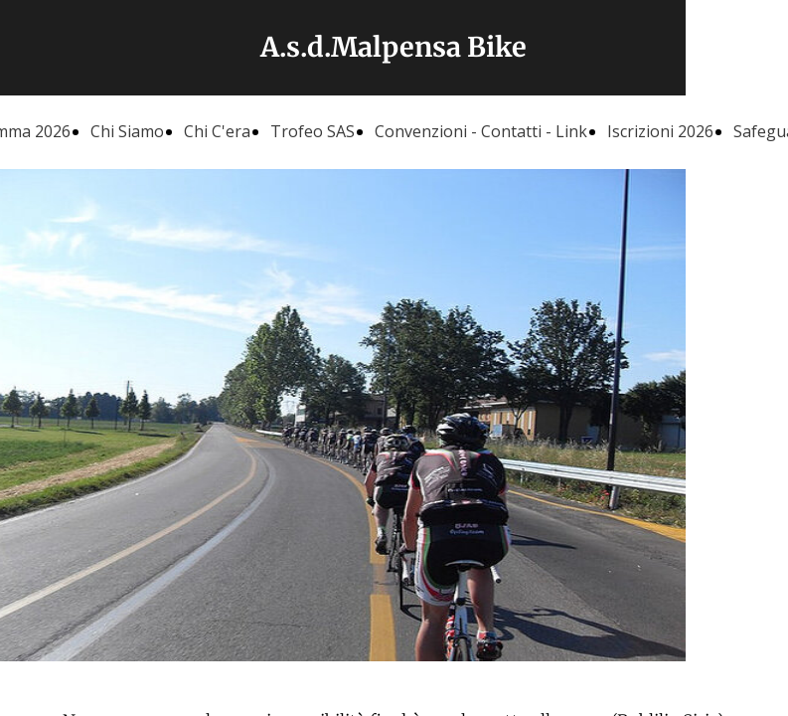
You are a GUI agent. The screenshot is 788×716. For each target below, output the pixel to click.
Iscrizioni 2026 (660, 131)
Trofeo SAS (312, 131)
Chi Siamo (127, 131)
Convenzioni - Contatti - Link (481, 131)
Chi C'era (217, 131)
